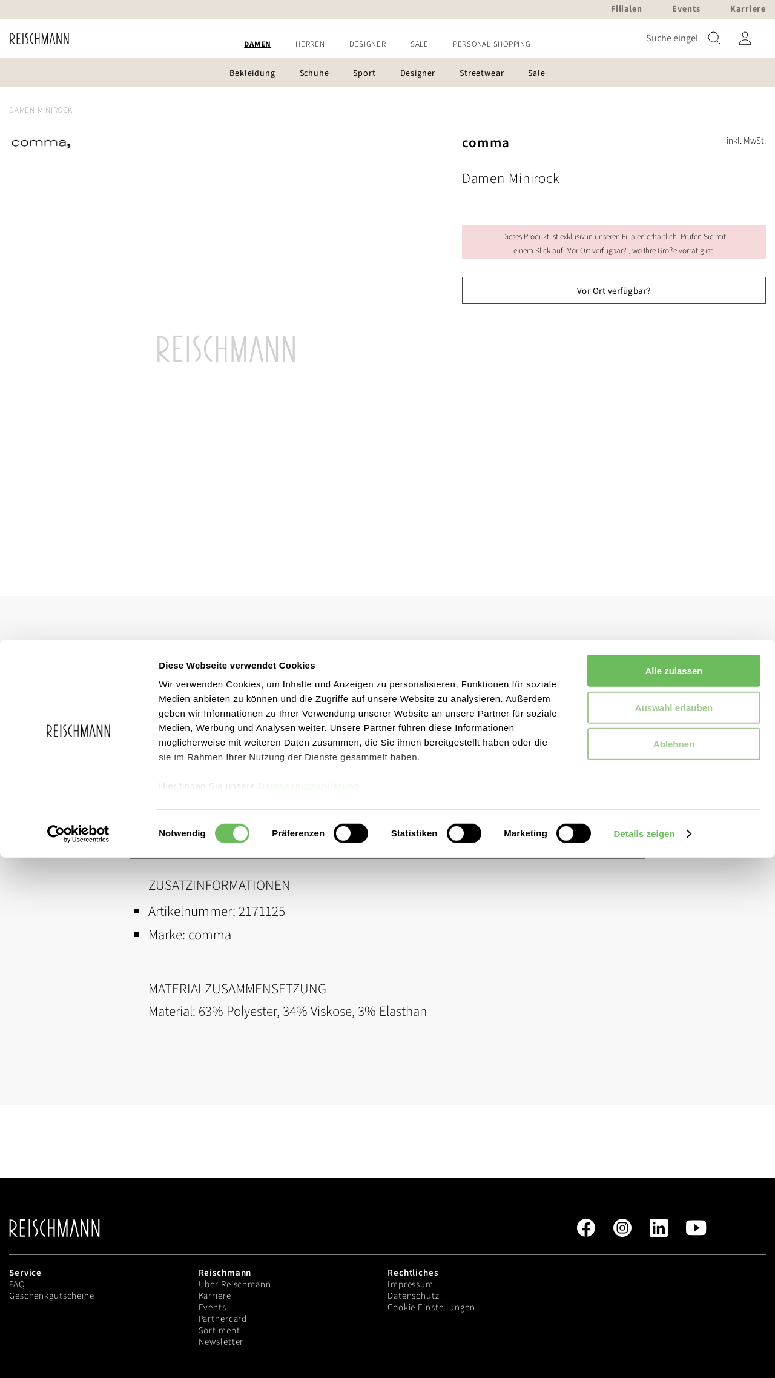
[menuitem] (257, 44)
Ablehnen (673, 1265)
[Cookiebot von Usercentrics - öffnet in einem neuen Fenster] (78, 1354)
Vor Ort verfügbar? (614, 291)
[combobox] (679, 38)
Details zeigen (643, 1354)
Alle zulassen (673, 1192)
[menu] (387, 44)
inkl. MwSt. (746, 140)
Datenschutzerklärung (309, 1307)
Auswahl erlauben (674, 1228)
